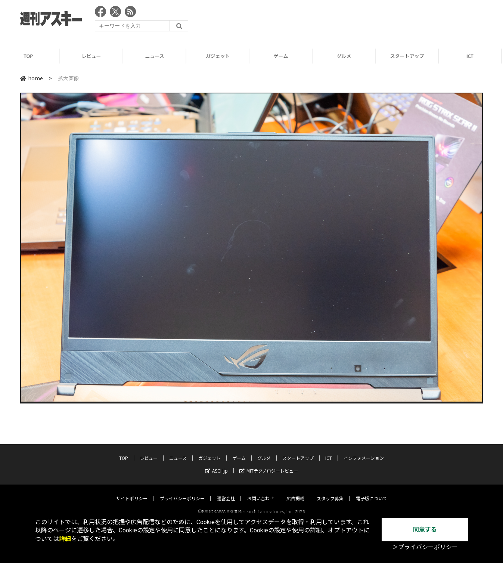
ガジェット (221, 55)
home (31, 78)
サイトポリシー (132, 491)
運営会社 (226, 491)
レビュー (94, 55)
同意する (425, 529)
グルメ (347, 55)
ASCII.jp (216, 463)
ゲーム (284, 55)
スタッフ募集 (330, 491)
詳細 (65, 538)
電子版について (371, 491)
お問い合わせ (260, 491)
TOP (31, 55)
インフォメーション (364, 451)
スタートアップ (410, 55)
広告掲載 (295, 491)
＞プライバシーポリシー (425, 547)
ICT (328, 451)
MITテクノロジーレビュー (268, 463)
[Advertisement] (347, 20)
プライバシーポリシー (182, 491)
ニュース (157, 55)
